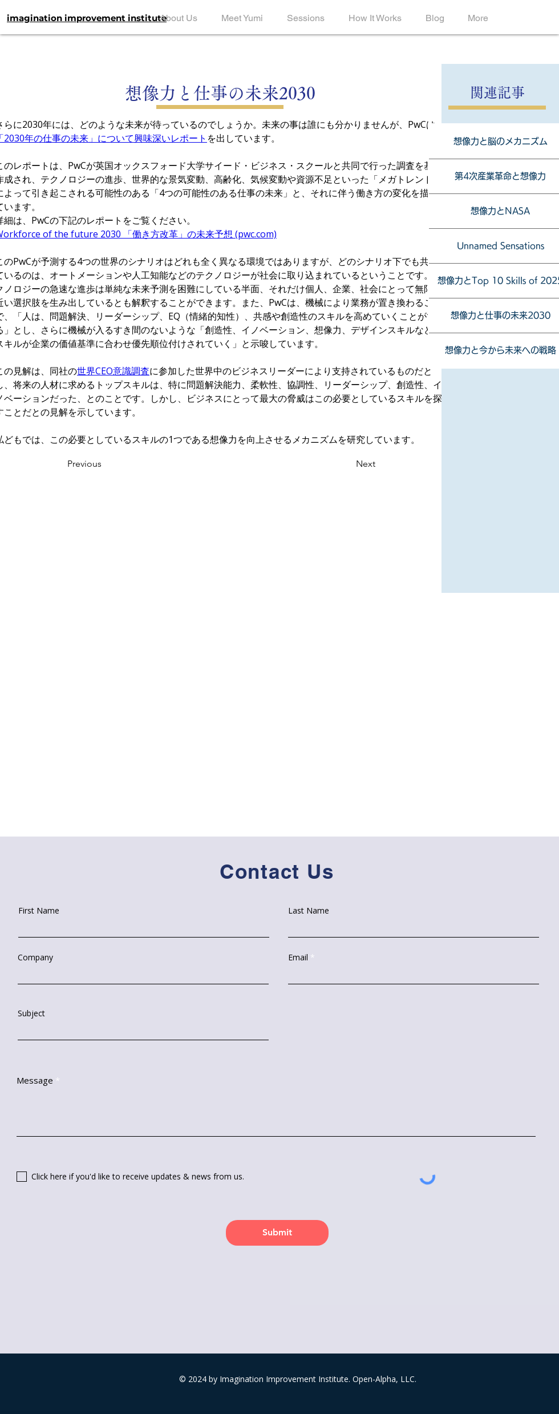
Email (298, 957)
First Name (38, 911)
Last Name (308, 911)
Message (35, 1080)
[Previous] (97, 464)
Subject (31, 1013)
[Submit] (277, 1233)
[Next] (352, 464)
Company (35, 957)
